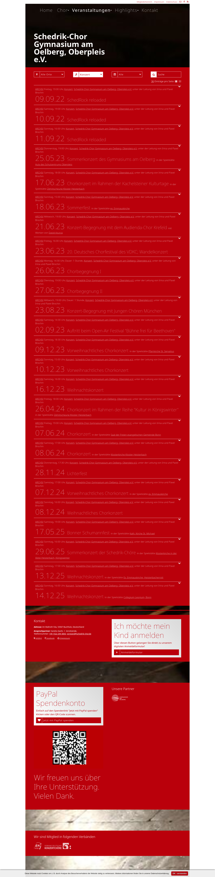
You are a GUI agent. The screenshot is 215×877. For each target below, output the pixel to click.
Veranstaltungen (92, 10)
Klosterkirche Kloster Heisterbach (129, 454)
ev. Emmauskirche (120, 208)
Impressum (159, 1)
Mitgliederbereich (144, 1)
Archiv (39, 89)
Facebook (50, 638)
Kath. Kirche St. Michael (142, 533)
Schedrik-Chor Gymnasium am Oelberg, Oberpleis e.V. (103, 89)
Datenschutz (171, 1)
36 (152, 81)
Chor (63, 10)
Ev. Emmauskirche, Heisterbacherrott (143, 577)
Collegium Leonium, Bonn (137, 597)
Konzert (68, 89)
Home (46, 10)
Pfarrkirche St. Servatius (161, 351)
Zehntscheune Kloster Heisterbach (65, 188)
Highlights (127, 10)
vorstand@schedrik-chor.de (79, 633)
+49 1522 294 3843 (57, 633)
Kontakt (150, 10)
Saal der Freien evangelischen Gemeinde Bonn (136, 434)
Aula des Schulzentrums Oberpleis (53, 164)
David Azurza (56, 232)
